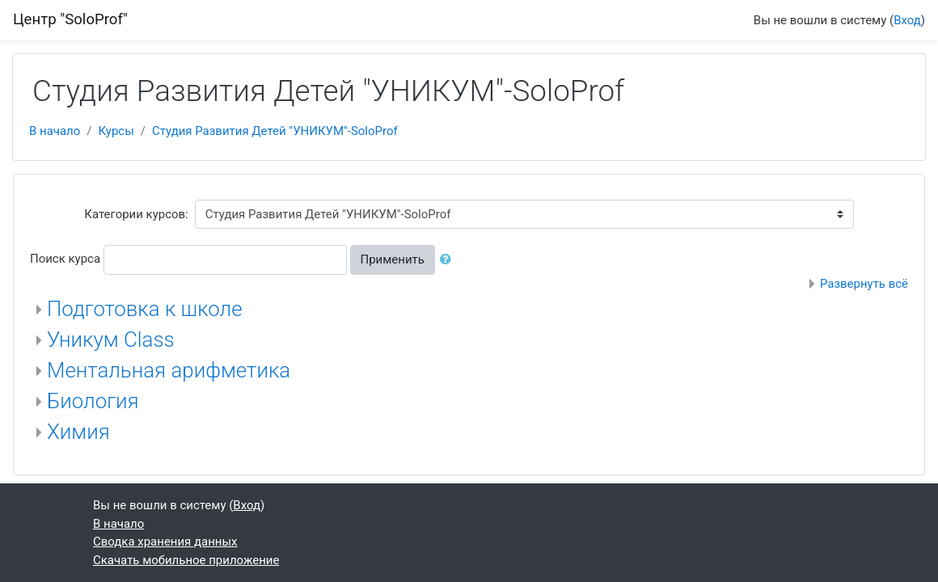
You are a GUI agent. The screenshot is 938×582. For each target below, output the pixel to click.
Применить (393, 259)
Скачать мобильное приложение (186, 560)
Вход (907, 20)
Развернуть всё (864, 283)
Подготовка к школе (145, 309)
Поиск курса (65, 258)
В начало (54, 131)
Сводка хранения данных (165, 541)
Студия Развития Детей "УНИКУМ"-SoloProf (275, 131)
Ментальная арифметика (168, 370)
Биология (93, 401)
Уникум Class (111, 339)
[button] (448, 259)
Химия (78, 432)
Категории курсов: (136, 214)
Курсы (115, 131)
